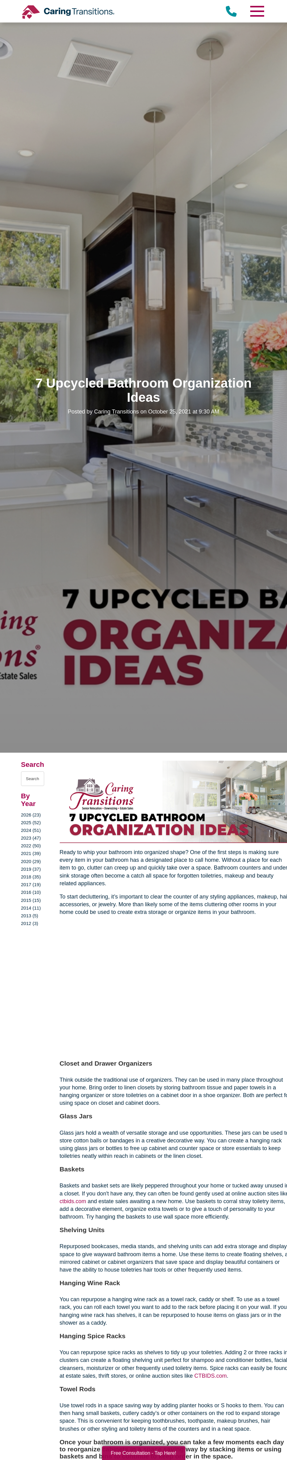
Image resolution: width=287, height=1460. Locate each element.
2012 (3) (29, 923)
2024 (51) (31, 830)
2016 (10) (31, 892)
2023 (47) (31, 838)
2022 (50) (31, 845)
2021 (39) (31, 853)
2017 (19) (31, 884)
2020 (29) (31, 861)
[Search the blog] (32, 778)
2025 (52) (31, 822)
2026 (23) (31, 814)
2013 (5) (29, 915)
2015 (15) (31, 900)
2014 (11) (31, 908)
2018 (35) (31, 876)
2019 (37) (31, 869)
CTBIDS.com (210, 1376)
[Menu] (256, 11)
